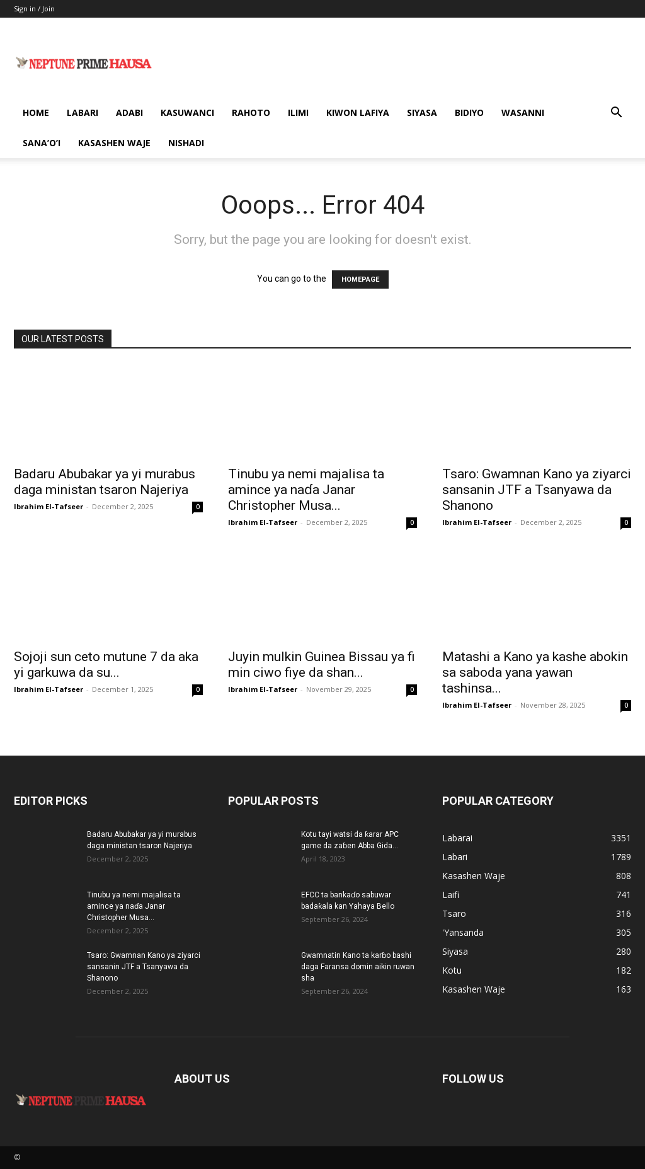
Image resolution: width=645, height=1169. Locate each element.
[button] (616, 114)
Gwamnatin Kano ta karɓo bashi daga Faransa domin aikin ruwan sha (357, 966)
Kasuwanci (187, 112)
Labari (82, 112)
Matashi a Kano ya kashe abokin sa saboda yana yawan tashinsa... (535, 672)
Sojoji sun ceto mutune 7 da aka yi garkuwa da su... (106, 664)
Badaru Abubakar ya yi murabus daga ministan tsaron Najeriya (104, 481)
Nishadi (186, 143)
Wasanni (522, 112)
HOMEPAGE (360, 279)
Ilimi (298, 112)
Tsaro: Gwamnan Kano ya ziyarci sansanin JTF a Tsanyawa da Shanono (536, 489)
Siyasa (422, 112)
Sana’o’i (41, 143)
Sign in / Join (34, 8)
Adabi (129, 112)
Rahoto (251, 112)
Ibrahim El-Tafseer (48, 506)
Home (36, 112)
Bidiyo (469, 112)
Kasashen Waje (114, 143)
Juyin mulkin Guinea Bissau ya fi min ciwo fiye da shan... (321, 664)
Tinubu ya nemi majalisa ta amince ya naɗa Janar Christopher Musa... (306, 489)
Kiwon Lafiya (357, 112)
